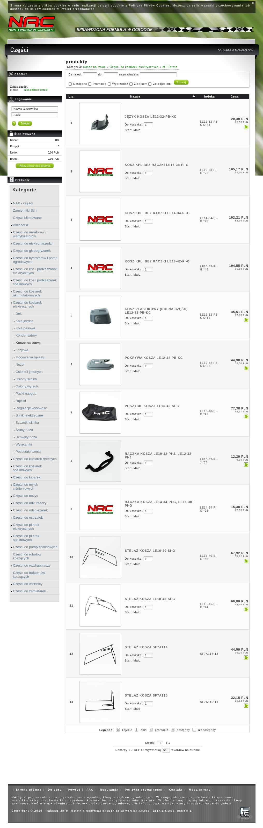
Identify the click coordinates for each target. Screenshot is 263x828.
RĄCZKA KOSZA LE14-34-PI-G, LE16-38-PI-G (159, 503)
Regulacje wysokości (32, 408)
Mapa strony (200, 789)
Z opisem (141, 83)
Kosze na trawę (28, 343)
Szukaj (181, 82)
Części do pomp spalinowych (35, 547)
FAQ (90, 789)
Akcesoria (20, 225)
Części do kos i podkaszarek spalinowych (35, 282)
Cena (235, 96)
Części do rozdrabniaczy (31, 565)
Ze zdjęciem (162, 83)
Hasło (16, 114)
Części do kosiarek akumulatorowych (27, 293)
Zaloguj (25, 123)
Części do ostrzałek (28, 517)
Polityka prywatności (144, 789)
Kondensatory (26, 335)
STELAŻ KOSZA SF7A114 (146, 647)
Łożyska (22, 350)
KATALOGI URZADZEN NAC (235, 49)
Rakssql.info (57, 810)
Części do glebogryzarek (32, 251)
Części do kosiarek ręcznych (35, 459)
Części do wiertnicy (27, 584)
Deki (19, 314)
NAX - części (23, 203)
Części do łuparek (26, 477)
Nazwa (135, 96)
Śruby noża (24, 430)
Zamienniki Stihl (25, 210)
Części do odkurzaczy (30, 503)
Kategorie (24, 189)
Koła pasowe (25, 328)
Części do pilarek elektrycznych (26, 527)
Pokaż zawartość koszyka (34, 165)
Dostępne (80, 83)
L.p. (71, 96)
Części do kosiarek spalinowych (27, 468)
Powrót (74, 789)
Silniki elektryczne (29, 415)
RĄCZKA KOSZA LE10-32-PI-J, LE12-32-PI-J (159, 455)
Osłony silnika (26, 379)
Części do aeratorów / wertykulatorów (29, 234)
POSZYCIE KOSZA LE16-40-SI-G (152, 406)
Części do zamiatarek (29, 591)
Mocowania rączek (30, 357)
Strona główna (28, 789)
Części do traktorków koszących (29, 575)
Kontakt (176, 789)
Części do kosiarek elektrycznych (27, 304)
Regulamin (109, 789)
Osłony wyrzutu (27, 386)
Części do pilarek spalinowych (26, 538)
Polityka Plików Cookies (149, 5)
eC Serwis (170, 66)
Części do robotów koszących (27, 556)
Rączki (21, 401)
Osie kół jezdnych (29, 372)
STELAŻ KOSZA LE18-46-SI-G (150, 599)
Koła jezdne (25, 321)
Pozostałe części (28, 452)
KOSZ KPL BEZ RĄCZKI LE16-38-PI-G (156, 165)
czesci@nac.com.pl (36, 89)
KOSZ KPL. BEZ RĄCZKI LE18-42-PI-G (157, 261)
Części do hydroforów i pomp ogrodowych (35, 260)
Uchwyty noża (26, 437)
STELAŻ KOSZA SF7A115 (146, 695)
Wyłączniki (24, 444)
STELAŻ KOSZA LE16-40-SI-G (150, 551)
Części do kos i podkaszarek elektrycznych (35, 271)
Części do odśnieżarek (30, 510)
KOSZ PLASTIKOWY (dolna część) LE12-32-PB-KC (156, 311)
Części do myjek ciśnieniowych (25, 486)
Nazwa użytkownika (25, 108)
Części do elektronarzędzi (33, 243)
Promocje (100, 83)
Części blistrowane (27, 218)
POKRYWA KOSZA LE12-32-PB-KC (154, 358)
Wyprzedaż (120, 83)
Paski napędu (26, 393)
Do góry (55, 789)
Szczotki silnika (27, 423)
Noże (20, 364)
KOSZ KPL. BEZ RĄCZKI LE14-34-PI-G (157, 213)
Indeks (209, 96)
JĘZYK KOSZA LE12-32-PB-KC (151, 117)
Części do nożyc (25, 496)
